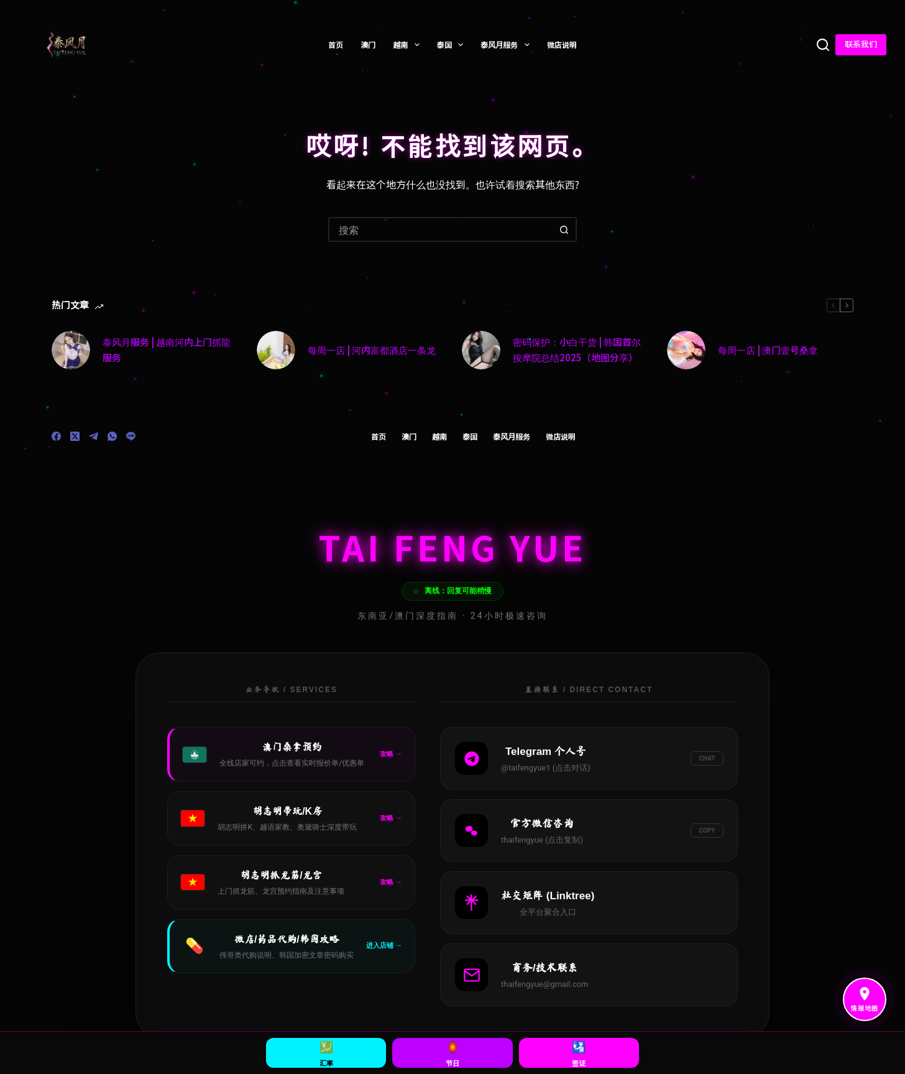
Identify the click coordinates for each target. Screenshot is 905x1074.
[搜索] (823, 45)
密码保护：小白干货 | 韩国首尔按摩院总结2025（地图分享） (577, 349)
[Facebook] (56, 436)
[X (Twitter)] (75, 436)
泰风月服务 (507, 44)
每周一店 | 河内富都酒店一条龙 (372, 349)
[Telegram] (93, 436)
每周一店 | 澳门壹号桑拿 (768, 349)
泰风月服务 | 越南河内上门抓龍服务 (167, 349)
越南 (408, 44)
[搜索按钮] (564, 229)
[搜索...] (440, 229)
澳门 (368, 44)
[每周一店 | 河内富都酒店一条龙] (276, 350)
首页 (335, 44)
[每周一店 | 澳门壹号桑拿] (686, 350)
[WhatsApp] (112, 436)
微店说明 (562, 44)
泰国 (452, 44)
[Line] (131, 436)
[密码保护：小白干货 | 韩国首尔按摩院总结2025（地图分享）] (481, 350)
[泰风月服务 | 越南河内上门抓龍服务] (71, 350)
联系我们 (861, 44)
